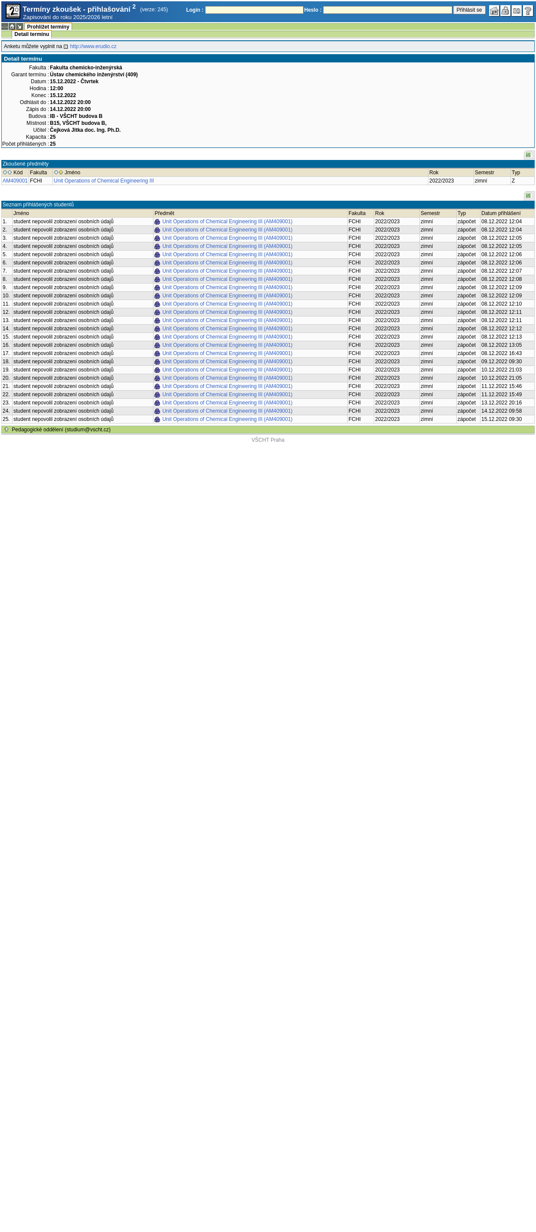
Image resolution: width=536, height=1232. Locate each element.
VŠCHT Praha (268, 440)
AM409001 (15, 181)
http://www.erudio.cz (93, 46)
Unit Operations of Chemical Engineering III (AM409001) (227, 221)
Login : (194, 10)
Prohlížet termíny (48, 27)
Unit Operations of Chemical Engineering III (104, 181)
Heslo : (313, 10)
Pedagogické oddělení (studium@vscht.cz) (61, 430)
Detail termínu (31, 34)
